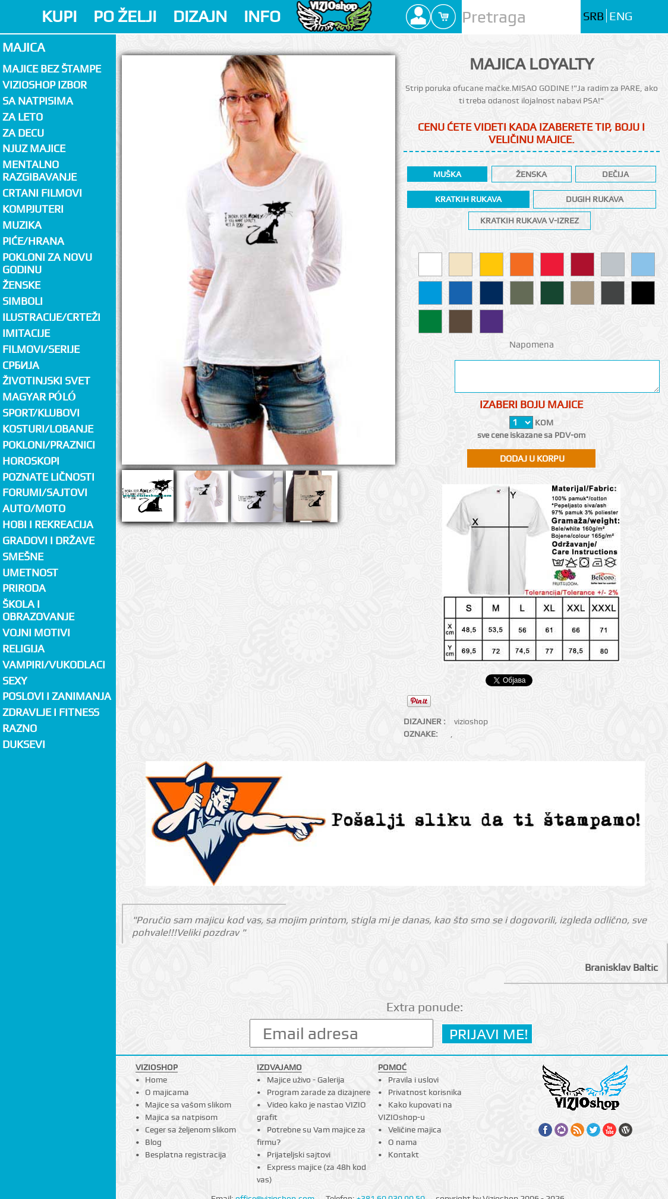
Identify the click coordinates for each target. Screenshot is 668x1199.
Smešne (22, 556)
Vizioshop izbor (44, 84)
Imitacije (26, 333)
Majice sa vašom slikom (188, 1104)
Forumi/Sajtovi (44, 492)
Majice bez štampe (51, 68)
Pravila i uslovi (413, 1079)
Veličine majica (415, 1129)
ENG (620, 16)
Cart (443, 16)
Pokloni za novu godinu (47, 263)
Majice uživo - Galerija (306, 1079)
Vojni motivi (36, 632)
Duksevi (23, 744)
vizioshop (471, 721)
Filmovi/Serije (41, 349)
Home (156, 1079)
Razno (19, 728)
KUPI (59, 16)
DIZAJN (200, 16)
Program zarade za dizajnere (318, 1092)
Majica (23, 47)
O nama (402, 1142)
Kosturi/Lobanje (47, 428)
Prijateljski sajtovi (298, 1154)
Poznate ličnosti (48, 477)
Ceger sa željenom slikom (190, 1129)
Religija (23, 648)
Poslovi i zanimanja (56, 696)
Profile (418, 16)
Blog (153, 1142)
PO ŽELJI (124, 16)
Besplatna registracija (185, 1154)
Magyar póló (39, 396)
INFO (262, 16)
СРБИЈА (20, 365)
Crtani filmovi (42, 193)
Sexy (14, 680)
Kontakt (403, 1154)
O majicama (167, 1092)
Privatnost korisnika (425, 1092)
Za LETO (22, 117)
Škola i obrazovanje (38, 610)
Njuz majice (33, 148)
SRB (593, 16)
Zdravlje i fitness (50, 712)
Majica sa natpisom (181, 1117)
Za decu (23, 133)
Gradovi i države (48, 540)
